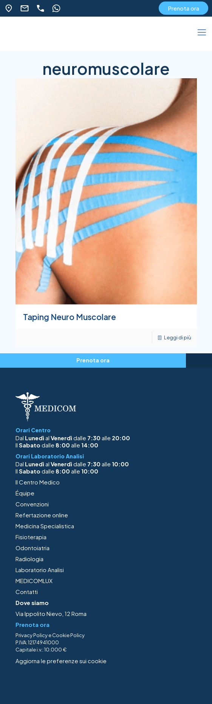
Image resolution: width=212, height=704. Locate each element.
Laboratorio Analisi (39, 569)
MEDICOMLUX (34, 580)
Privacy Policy (31, 635)
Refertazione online (41, 514)
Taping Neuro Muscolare (69, 317)
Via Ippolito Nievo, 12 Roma (51, 613)
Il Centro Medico (37, 482)
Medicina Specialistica (44, 525)
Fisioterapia (30, 536)
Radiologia (29, 558)
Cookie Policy (68, 635)
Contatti (26, 591)
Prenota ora (183, 8)
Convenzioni (32, 503)
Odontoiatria (32, 547)
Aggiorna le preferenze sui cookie (61, 660)
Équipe (24, 493)
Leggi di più (177, 337)
